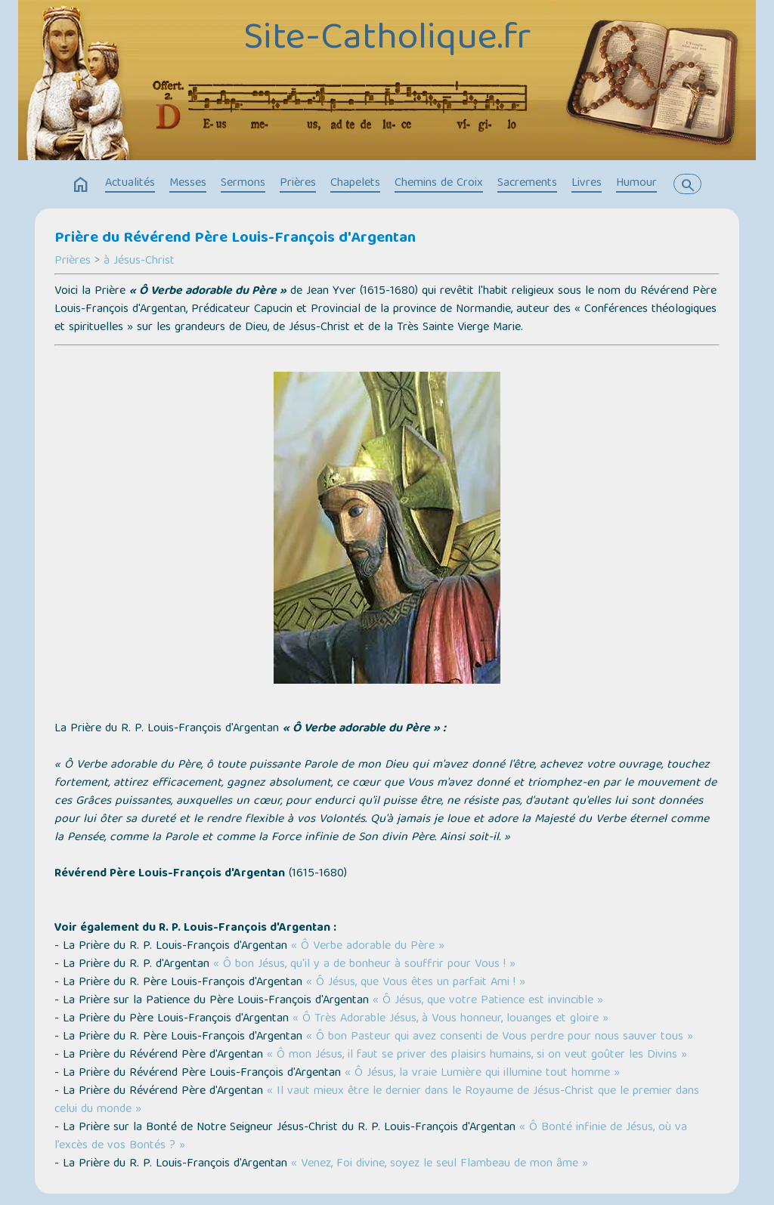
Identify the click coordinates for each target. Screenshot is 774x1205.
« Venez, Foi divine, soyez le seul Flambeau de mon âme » (439, 1164)
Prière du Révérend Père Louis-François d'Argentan (235, 238)
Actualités (130, 183)
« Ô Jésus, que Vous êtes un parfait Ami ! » (415, 982)
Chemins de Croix (439, 183)
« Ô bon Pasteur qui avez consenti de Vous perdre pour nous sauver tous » (499, 1037)
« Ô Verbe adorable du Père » (367, 946)
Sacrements (527, 183)
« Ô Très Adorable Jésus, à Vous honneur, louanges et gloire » (450, 1019)
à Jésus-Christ (139, 261)
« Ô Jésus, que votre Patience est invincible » (488, 1001)
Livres (586, 183)
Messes (187, 183)
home (81, 185)
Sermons (243, 183)
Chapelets (355, 183)
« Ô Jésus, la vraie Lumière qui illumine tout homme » (482, 1073)
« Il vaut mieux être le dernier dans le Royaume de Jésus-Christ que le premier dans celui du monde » (376, 1100)
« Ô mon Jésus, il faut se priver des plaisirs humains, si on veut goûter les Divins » (477, 1055)
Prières (298, 183)
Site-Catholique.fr (387, 40)
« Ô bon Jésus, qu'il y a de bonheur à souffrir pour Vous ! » (364, 964)
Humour (636, 183)
